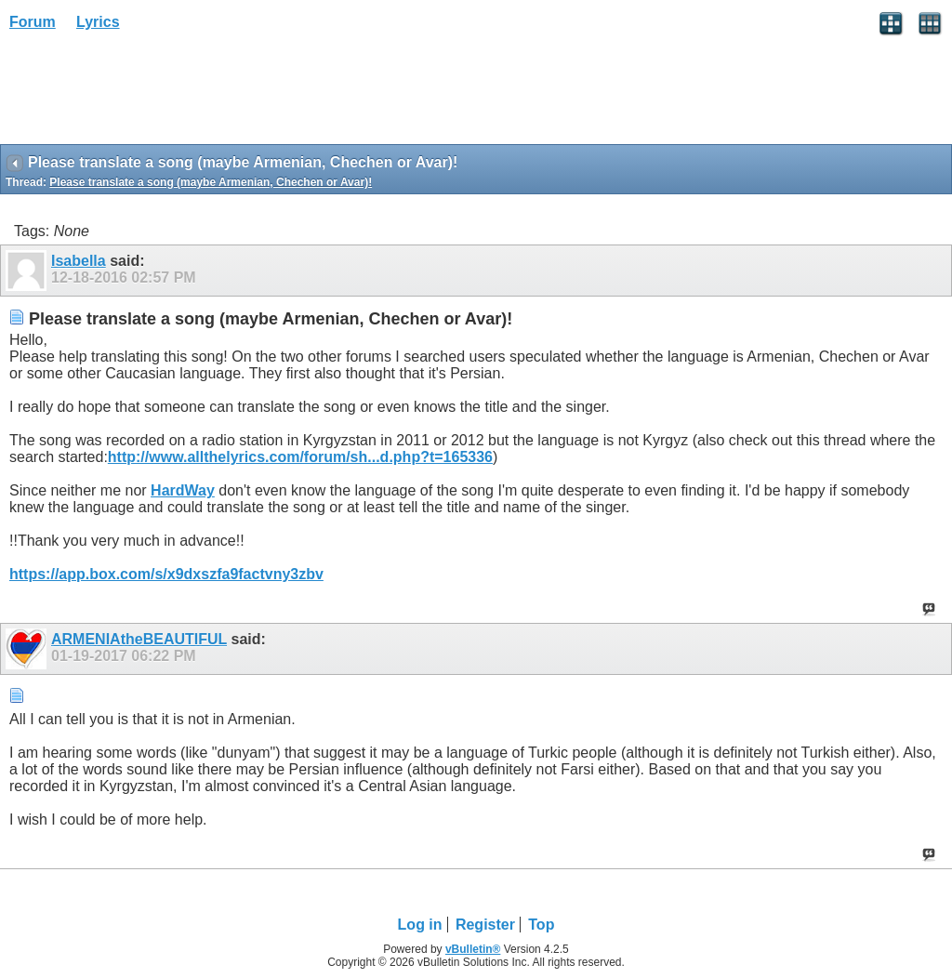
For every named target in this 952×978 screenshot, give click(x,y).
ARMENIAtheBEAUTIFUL (139, 639)
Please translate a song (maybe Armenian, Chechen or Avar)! (210, 182)
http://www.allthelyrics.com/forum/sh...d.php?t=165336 (300, 457)
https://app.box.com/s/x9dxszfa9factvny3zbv (166, 574)
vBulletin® (473, 949)
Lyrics (98, 22)
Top (541, 924)
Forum (32, 22)
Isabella (78, 261)
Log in (420, 924)
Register (485, 924)
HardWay (183, 490)
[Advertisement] (149, 93)
